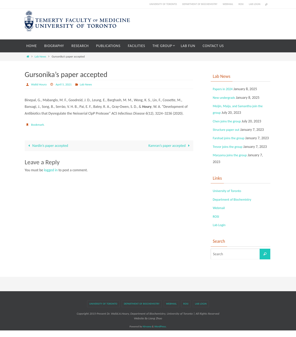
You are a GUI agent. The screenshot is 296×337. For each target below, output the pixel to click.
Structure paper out (227, 129)
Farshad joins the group (230, 138)
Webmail (228, 4)
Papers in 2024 (224, 89)
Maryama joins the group (232, 162)
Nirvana (147, 333)
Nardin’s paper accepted (47, 146)
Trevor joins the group (229, 153)
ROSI (241, 4)
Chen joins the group (228, 121)
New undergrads (225, 97)
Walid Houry (39, 84)
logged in (51, 170)
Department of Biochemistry (199, 4)
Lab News (40, 56)
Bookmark (38, 125)
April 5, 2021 (65, 84)
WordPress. (160, 333)
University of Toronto (163, 4)
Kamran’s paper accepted (170, 146)
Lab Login (254, 4)
